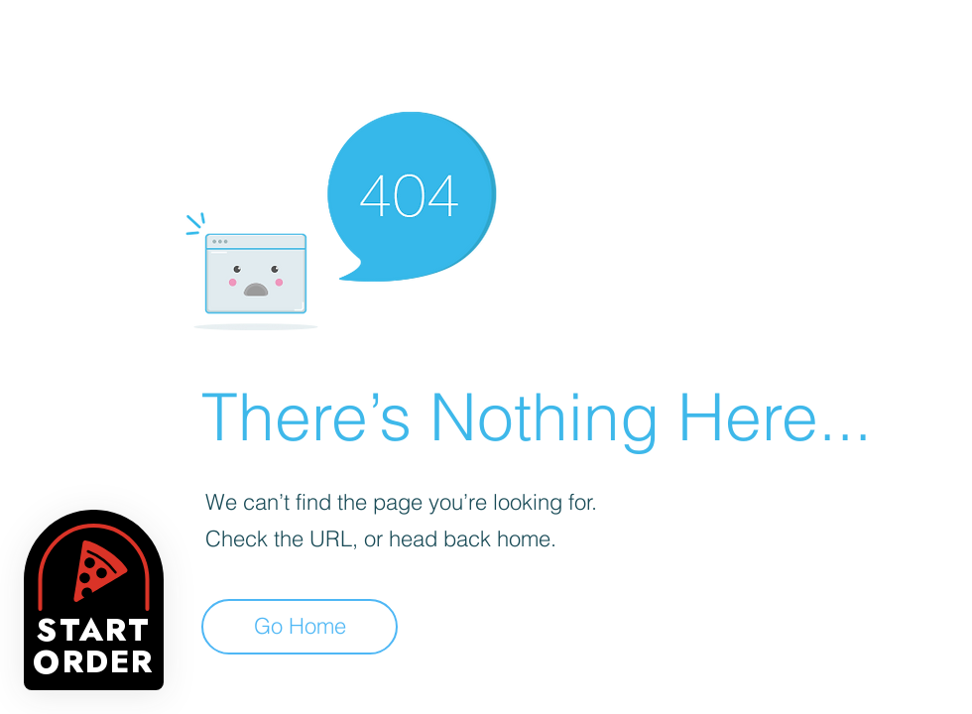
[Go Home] (299, 626)
